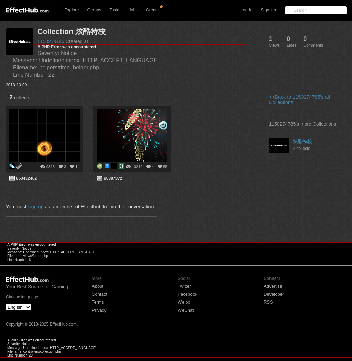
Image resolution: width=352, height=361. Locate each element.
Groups (94, 10)
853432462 (26, 178)
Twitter (184, 286)
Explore (71, 10)
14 (77, 167)
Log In (247, 10)
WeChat (186, 310)
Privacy (99, 310)
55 (165, 167)
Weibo (184, 302)
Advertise (273, 286)
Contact (99, 294)
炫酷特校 (302, 141)
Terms (98, 302)
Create (152, 10)
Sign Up (268, 10)
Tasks (114, 10)
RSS (268, 302)
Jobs (133, 10)
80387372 (113, 178)
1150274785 (50, 41)
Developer (274, 294)
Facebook (187, 294)
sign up (35, 206)
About (97, 286)
